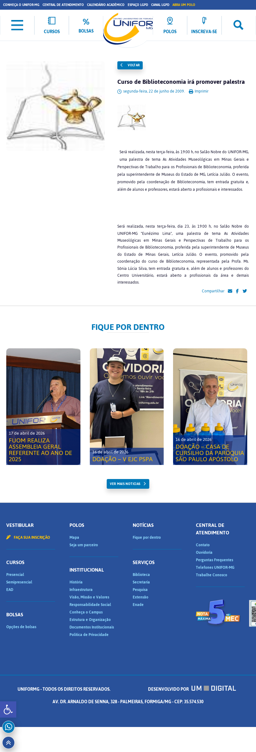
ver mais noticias (125, 484)
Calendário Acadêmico (106, 5)
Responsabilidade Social (90, 604)
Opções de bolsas (21, 627)
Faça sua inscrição (28, 537)
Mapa (74, 537)
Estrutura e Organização (90, 619)
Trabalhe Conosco (211, 575)
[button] (8, 709)
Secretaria (141, 582)
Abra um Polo (183, 5)
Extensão (140, 597)
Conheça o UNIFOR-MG (21, 5)
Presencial (15, 574)
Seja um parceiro (83, 545)
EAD (9, 589)
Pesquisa (140, 589)
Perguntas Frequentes (214, 560)
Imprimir (198, 91)
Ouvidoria (204, 552)
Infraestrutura (81, 589)
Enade (138, 604)
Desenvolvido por (192, 689)
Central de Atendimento (63, 5)
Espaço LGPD (138, 5)
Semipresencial (19, 582)
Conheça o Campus (86, 612)
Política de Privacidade (89, 634)
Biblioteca (141, 574)
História (76, 582)
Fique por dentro (147, 537)
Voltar (130, 65)
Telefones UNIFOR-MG (215, 567)
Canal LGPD (160, 5)
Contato (203, 545)
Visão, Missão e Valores (89, 597)
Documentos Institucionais (91, 627)
